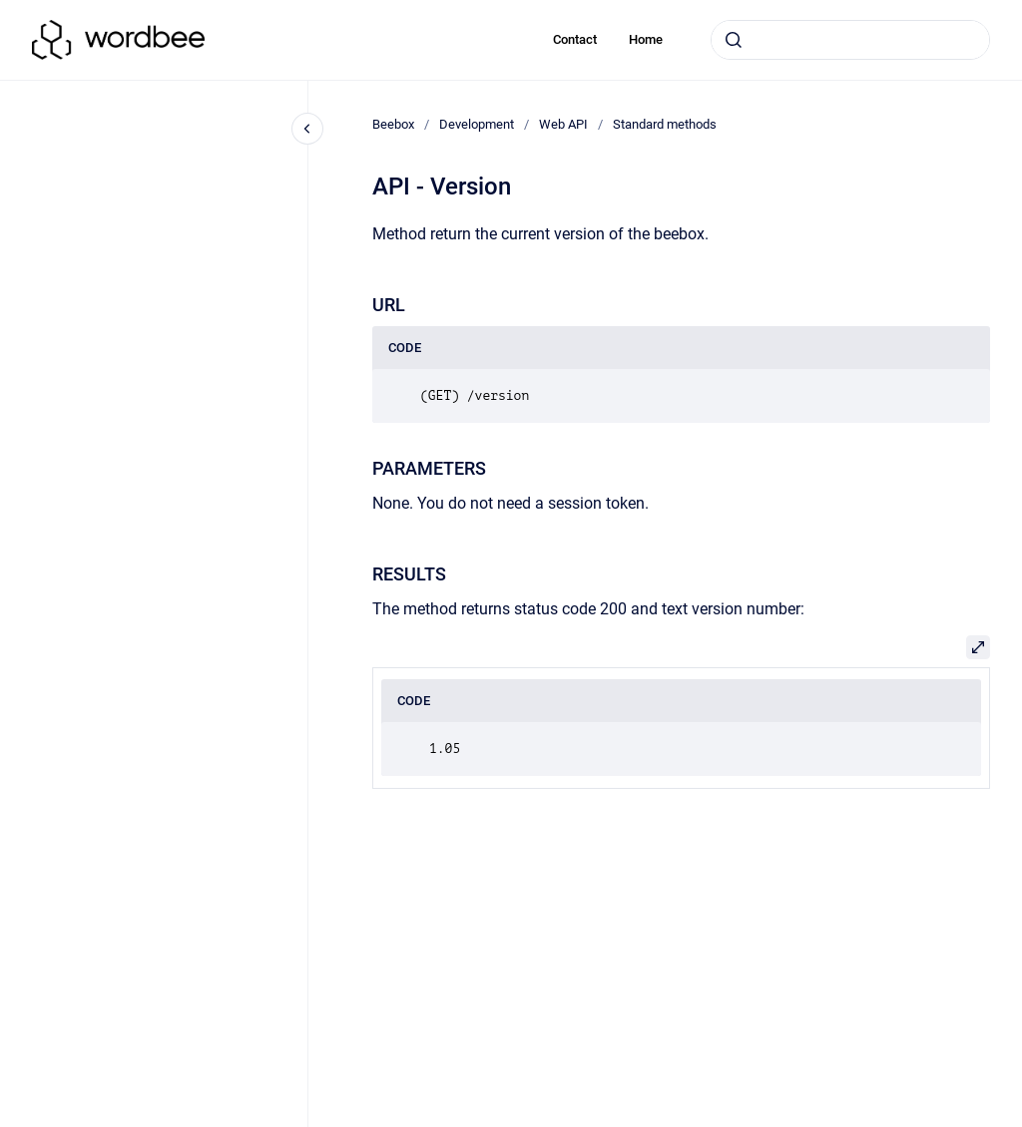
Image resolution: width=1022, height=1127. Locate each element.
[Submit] (734, 40)
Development (476, 124)
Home (646, 39)
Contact (575, 39)
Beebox (393, 124)
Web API (563, 124)
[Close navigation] (307, 129)
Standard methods (665, 124)
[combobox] (850, 40)
